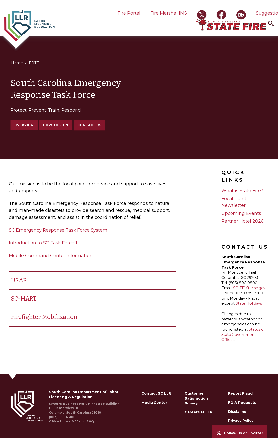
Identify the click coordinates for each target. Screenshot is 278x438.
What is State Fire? (242, 190)
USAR (19, 280)
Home (17, 63)
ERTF (34, 63)
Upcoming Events (241, 213)
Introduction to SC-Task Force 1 (43, 243)
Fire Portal (129, 13)
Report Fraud (240, 393)
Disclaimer (238, 411)
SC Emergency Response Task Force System (58, 230)
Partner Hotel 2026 (242, 221)
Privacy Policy (240, 420)
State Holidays (249, 303)
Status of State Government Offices (243, 334)
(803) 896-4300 (61, 417)
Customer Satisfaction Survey (196, 398)
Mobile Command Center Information (51, 255)
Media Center (154, 402)
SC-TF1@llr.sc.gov (249, 288)
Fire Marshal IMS (168, 13)
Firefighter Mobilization (44, 316)
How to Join (56, 125)
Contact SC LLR (156, 393)
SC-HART (24, 298)
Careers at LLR (198, 412)
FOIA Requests (242, 402)
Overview (24, 125)
